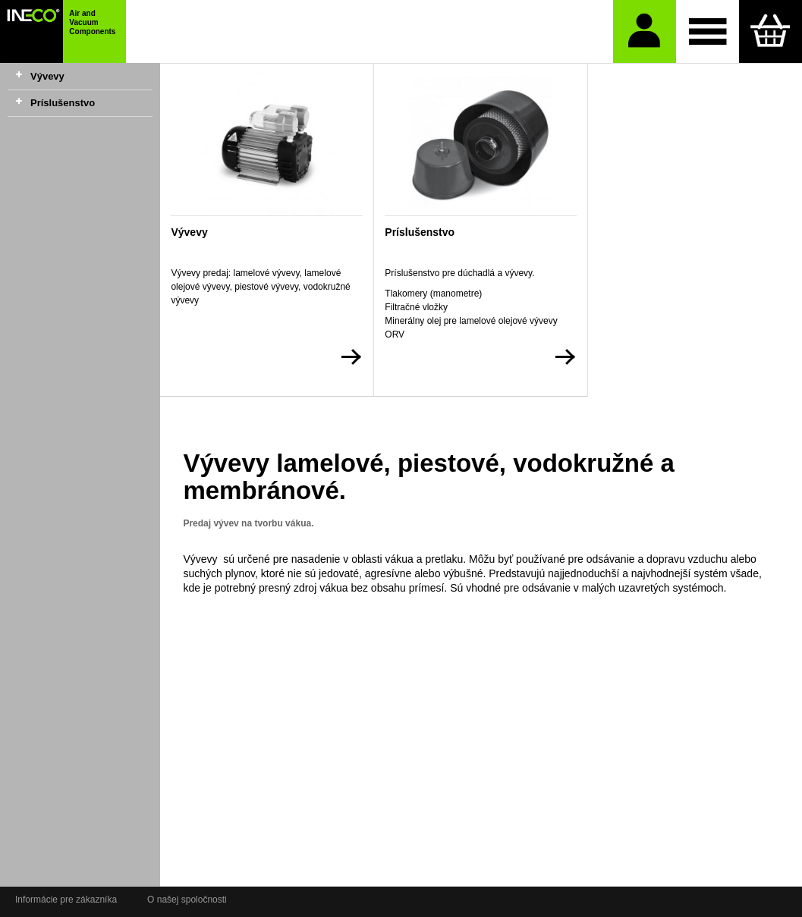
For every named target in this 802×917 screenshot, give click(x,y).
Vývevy (47, 76)
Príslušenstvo (62, 102)
